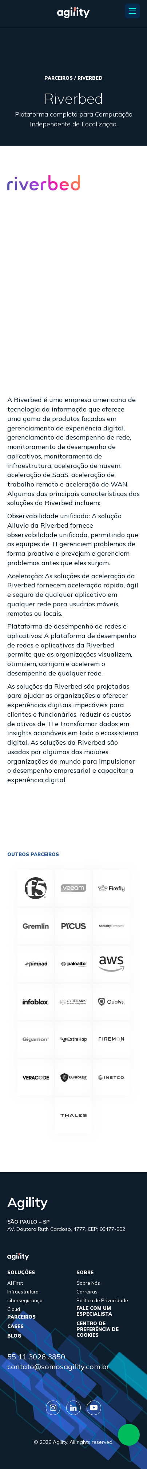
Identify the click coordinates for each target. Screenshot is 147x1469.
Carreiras (87, 1292)
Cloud (13, 1309)
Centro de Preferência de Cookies (97, 1329)
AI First (15, 1283)
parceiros (21, 1317)
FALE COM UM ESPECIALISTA (94, 1311)
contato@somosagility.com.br (58, 1366)
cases (15, 1326)
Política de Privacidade (102, 1300)
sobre (85, 1272)
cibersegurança (25, 1300)
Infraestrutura (23, 1292)
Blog (14, 1336)
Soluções (21, 1272)
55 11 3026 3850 (36, 1356)
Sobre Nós (88, 1283)
